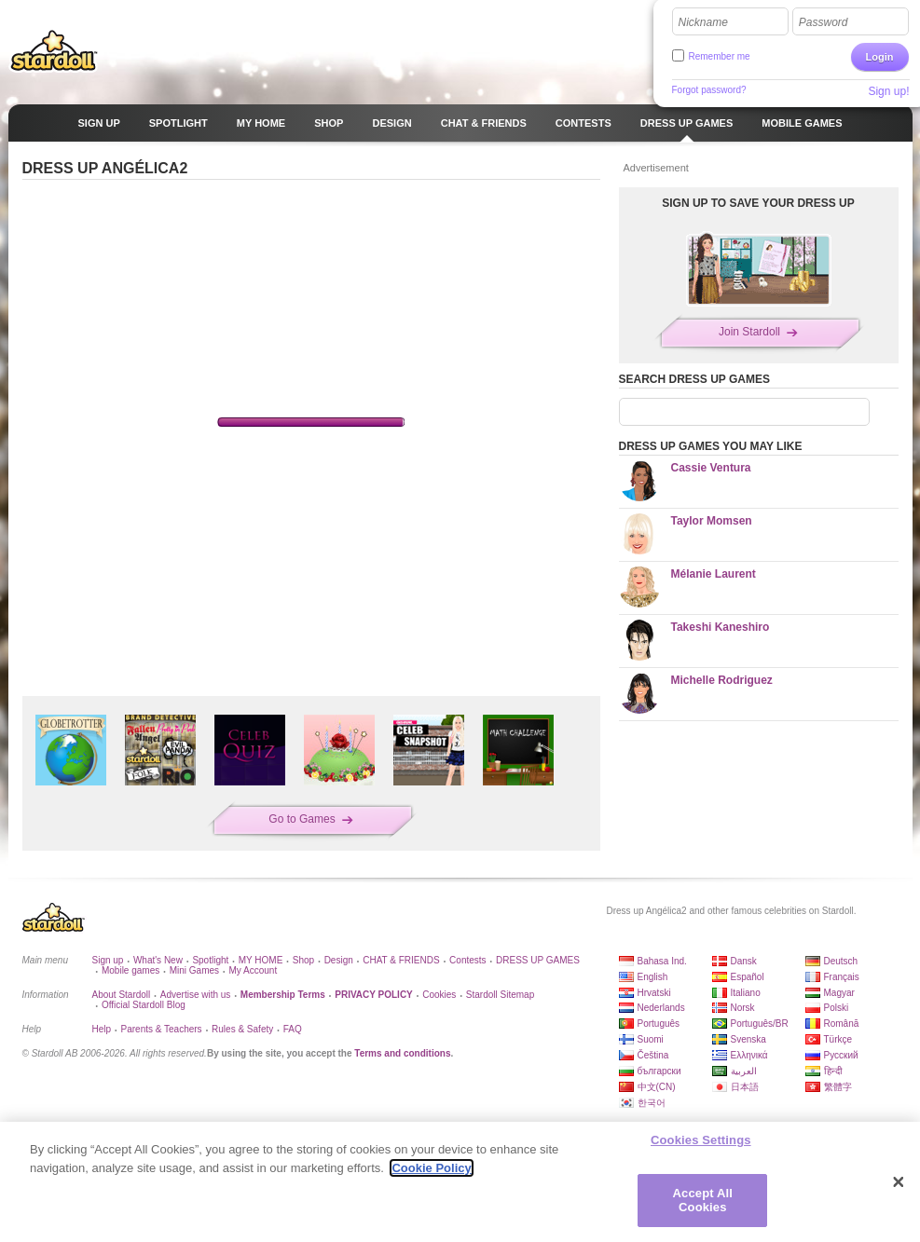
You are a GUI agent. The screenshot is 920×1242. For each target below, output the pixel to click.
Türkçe (838, 1039)
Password (823, 22)
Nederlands (661, 1008)
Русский (841, 1055)
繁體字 (838, 1087)
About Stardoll (121, 995)
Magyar (839, 993)
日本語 (745, 1087)
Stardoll (54, 50)
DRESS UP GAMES (538, 960)
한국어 (652, 1103)
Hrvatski (654, 993)
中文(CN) (657, 1087)
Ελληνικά (749, 1055)
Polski (836, 1008)
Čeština (653, 1055)
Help (102, 1029)
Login (880, 56)
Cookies (439, 995)
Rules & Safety (242, 1029)
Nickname (703, 22)
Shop (303, 960)
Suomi (651, 1039)
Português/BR (760, 1023)
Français (841, 977)
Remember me (719, 56)
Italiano (746, 993)
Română (841, 1023)
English (653, 977)
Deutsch (841, 961)
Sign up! (888, 91)
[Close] (898, 1182)
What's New (158, 960)
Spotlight (210, 960)
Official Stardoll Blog (143, 1005)
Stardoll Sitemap (500, 995)
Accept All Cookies (703, 1200)
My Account (252, 970)
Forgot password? (709, 90)
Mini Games (194, 970)
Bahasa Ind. (662, 961)
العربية (744, 1071)
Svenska (748, 1039)
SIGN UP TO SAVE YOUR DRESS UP (758, 203)
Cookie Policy (431, 1168)
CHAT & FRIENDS (401, 960)
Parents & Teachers (161, 1029)
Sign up (108, 960)
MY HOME (261, 960)
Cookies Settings (701, 1140)
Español (747, 977)
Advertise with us (195, 995)
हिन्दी (833, 1071)
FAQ (292, 1029)
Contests (467, 960)
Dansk (744, 961)
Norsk (743, 1008)
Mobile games (130, 970)
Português (659, 1023)
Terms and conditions (402, 1053)
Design (338, 960)
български (659, 1071)
